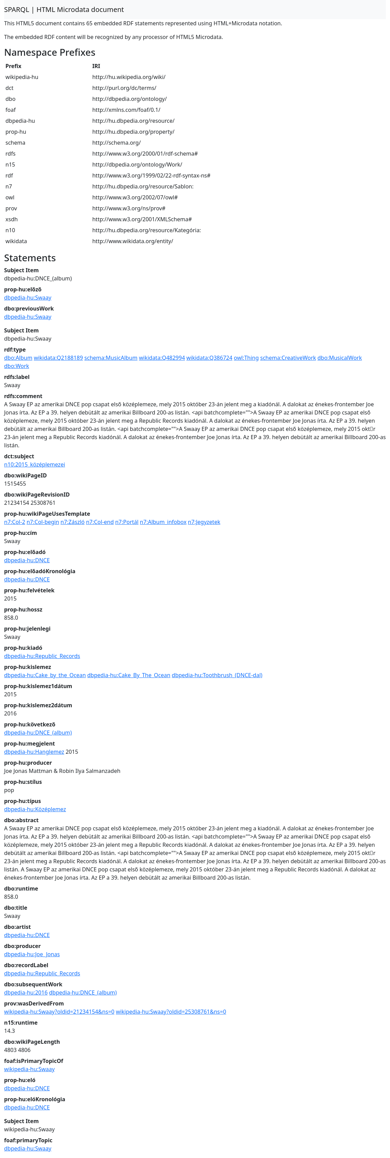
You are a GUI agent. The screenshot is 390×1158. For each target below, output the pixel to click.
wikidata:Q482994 (162, 357)
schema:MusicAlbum (110, 357)
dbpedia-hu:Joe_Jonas (32, 954)
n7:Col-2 (14, 522)
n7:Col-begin (43, 522)
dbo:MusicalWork (340, 357)
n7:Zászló (72, 522)
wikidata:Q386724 (209, 357)
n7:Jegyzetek (204, 522)
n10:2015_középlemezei (34, 464)
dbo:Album (18, 357)
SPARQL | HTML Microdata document (64, 9)
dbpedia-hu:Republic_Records (42, 656)
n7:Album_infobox (163, 522)
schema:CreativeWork (288, 357)
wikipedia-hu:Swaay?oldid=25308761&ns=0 (171, 1011)
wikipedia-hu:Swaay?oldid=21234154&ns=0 (59, 1011)
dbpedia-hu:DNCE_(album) (38, 732)
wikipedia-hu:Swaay (29, 1069)
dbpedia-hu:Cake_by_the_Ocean (45, 675)
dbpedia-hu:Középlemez (35, 809)
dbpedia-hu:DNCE (27, 560)
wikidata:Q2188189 (58, 357)
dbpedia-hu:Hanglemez (34, 751)
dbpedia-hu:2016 (26, 992)
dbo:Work (16, 366)
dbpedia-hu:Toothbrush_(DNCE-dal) (217, 675)
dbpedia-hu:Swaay (27, 297)
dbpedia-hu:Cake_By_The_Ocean (128, 675)
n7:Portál (126, 522)
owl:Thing (246, 357)
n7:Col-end (100, 522)
